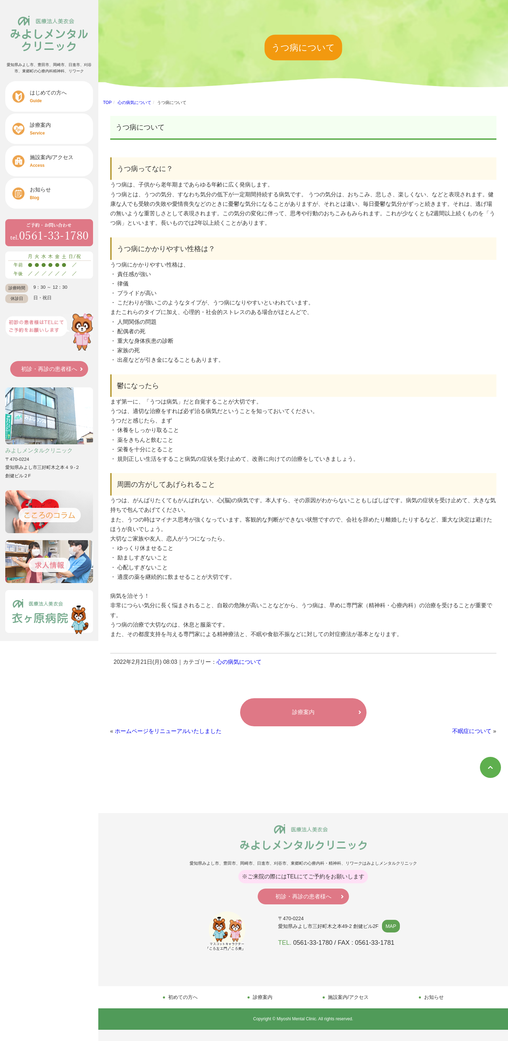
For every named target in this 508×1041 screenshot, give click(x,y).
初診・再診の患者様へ (49, 369)
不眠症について (471, 731)
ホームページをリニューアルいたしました (168, 731)
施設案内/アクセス (61, 161)
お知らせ (61, 193)
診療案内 (61, 129)
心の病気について (134, 102)
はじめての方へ (61, 96)
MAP (390, 926)
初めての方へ (183, 997)
